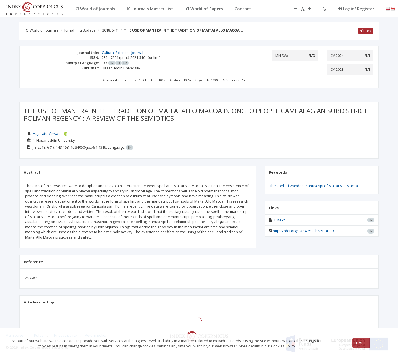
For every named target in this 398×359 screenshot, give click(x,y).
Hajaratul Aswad (47, 133)
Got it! (361, 342)
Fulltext (279, 220)
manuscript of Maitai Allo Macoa (331, 185)
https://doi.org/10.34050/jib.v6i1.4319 (303, 230)
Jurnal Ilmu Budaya (80, 30)
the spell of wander (286, 185)
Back (365, 30)
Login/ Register (356, 8)
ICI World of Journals (42, 30)
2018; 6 (110, 30)
